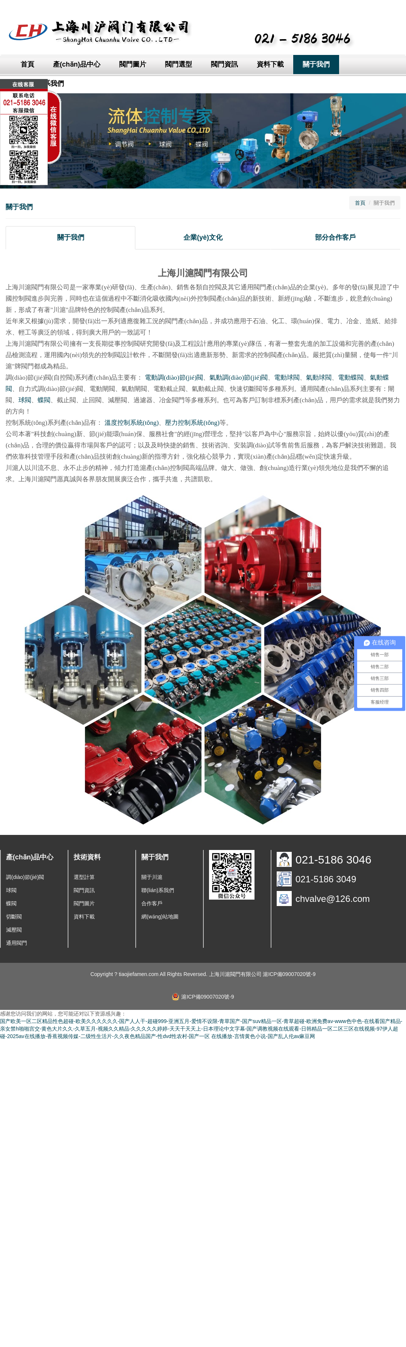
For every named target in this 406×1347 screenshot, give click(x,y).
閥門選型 (178, 64)
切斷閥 (14, 917)
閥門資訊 (224, 64)
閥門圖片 (132, 64)
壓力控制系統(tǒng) (192, 422)
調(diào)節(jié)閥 (25, 877)
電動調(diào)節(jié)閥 (174, 377)
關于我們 (316, 64)
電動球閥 (287, 377)
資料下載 (270, 64)
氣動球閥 (319, 377)
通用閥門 (16, 943)
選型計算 (84, 877)
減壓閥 (14, 930)
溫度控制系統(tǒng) (132, 422)
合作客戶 (151, 903)
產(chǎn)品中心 (76, 64)
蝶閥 (44, 400)
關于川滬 (151, 877)
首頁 (27, 64)
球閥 (24, 400)
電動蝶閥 (351, 377)
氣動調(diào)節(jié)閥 (238, 377)
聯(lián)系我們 (157, 890)
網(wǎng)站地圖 (160, 917)
